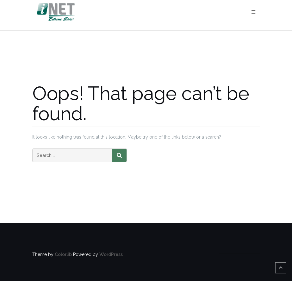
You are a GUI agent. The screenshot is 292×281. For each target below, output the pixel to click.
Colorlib (63, 254)
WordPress (111, 254)
